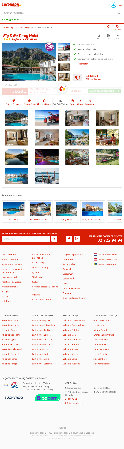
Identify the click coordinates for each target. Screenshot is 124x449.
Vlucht (80, 104)
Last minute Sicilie (40, 358)
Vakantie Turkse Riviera (74, 320)
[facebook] (69, 238)
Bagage (5, 291)
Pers (65, 283)
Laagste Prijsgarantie (73, 254)
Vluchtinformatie (10, 286)
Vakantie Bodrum (71, 344)
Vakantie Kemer (70, 354)
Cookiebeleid (69, 259)
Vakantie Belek (70, 358)
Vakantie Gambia (10, 344)
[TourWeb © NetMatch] (62, 428)
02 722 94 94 (109, 240)
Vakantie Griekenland (12, 349)
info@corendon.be (74, 403)
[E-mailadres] (26, 239)
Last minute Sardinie (42, 363)
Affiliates (36, 294)
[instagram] (77, 238)
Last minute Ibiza (40, 349)
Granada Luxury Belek (103, 334)
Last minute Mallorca (42, 344)
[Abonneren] (54, 239)
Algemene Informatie (12, 264)
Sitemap (67, 293)
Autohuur (89, 104)
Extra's (5, 296)
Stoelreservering (40, 267)
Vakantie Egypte (9, 339)
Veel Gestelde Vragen (12, 281)
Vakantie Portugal (10, 354)
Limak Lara (98, 325)
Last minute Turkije (41, 330)
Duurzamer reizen (71, 288)
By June (35, 272)
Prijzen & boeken (14, 104)
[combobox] (62, 13)
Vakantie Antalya (71, 330)
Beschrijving (30, 104)
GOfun (35, 281)
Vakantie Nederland (11, 334)
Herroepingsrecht (10, 277)
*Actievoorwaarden (41, 299)
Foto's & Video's (60, 104)
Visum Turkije (38, 262)
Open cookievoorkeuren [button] (74, 297)
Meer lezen (83, 63)
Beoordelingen (44, 104)
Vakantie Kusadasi (71, 363)
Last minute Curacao (42, 339)
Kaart (72, 104)
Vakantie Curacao (10, 330)
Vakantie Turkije (9, 363)
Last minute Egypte (41, 334)
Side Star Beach (100, 339)
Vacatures (67, 278)
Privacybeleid (69, 264)
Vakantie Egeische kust (73, 325)
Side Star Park (100, 358)
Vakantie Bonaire (10, 320)
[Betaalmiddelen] (13, 397)
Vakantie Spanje (9, 358)
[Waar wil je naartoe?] (62, 13)
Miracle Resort (100, 330)
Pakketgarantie (10, 19)
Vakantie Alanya (70, 349)
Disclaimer (68, 273)
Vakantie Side (69, 334)
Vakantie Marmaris (72, 339)
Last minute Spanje (41, 320)
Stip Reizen (37, 277)
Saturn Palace (99, 344)
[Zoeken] (119, 13)
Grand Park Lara (101, 320)
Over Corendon (9, 254)
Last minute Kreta (40, 354)
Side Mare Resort (101, 363)
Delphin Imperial (101, 349)
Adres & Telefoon (10, 259)
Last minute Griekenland (44, 325)
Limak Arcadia (100, 354)
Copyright (67, 269)
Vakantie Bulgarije (10, 325)
